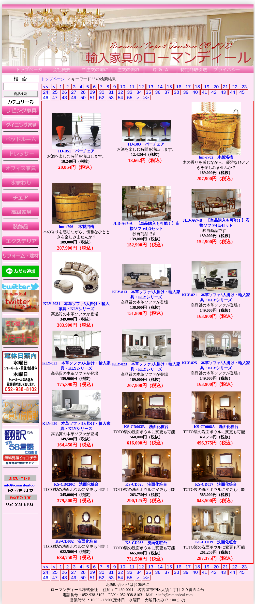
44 (233, 92)
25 (55, 92)
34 (139, 92)
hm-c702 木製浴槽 (216, 157)
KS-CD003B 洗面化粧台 (146, 427)
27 (74, 92)
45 (242, 92)
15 (169, 86)
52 (102, 97)
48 (64, 97)
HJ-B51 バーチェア (76, 151)
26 (64, 92)
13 (151, 86)
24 (46, 92)
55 (130, 97)
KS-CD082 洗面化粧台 (76, 541)
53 (111, 97)
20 (216, 86)
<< (46, 86)
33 (130, 92)
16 (179, 86)
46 (46, 97)
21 (225, 86)
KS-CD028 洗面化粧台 (146, 484)
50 (83, 97)
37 (167, 92)
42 (214, 92)
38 (176, 92)
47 (55, 97)
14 (160, 86)
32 (120, 92)
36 (158, 92)
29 (92, 92)
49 (74, 97)
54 (120, 97)
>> (146, 97)
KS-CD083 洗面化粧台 (146, 543)
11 (132, 86)
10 (123, 86)
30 (102, 92)
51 (92, 97)
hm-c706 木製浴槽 (76, 227)
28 (83, 92)
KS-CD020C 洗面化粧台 (76, 484)
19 (207, 86)
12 (141, 86)
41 (205, 92)
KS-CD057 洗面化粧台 (216, 484)
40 (195, 92)
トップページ (53, 79)
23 (244, 86)
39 (186, 92)
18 (197, 86)
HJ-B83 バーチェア (146, 144)
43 (223, 92)
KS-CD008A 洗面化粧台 (216, 427)
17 (188, 86)
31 (111, 92)
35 (148, 92)
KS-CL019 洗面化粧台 (216, 542)
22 (235, 86)
